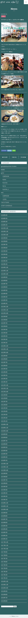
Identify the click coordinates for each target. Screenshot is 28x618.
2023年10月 (4, 313)
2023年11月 (4, 310)
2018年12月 (4, 503)
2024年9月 (4, 277)
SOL (2, 192)
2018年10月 (4, 509)
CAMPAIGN (6, 176)
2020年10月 (4, 431)
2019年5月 (4, 486)
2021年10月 (4, 392)
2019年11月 (4, 467)
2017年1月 (4, 578)
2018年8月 (4, 516)
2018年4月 (4, 529)
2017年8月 (4, 555)
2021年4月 (4, 411)
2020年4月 (4, 450)
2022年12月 (4, 346)
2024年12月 (4, 267)
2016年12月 (4, 581)
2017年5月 (4, 565)
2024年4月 (4, 293)
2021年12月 (4, 385)
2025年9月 (4, 238)
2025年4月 (4, 254)
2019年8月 (4, 477)
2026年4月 (4, 215)
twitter (9, 150)
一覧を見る (14, 157)
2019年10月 (4, 470)
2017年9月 (4, 552)
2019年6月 (4, 483)
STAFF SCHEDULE (6, 205)
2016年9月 (4, 591)
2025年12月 (4, 228)
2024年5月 (4, 290)
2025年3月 (4, 257)
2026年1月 (4, 225)
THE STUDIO (5, 202)
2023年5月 (4, 329)
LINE (14, 150)
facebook (4, 150)
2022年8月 (4, 359)
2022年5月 (4, 369)
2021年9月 (4, 395)
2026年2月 (4, 221)
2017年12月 (4, 542)
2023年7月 (4, 323)
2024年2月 (4, 300)
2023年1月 (4, 342)
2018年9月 (4, 513)
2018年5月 (4, 526)
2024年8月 (4, 280)
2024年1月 (4, 303)
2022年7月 (4, 362)
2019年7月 (4, 480)
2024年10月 (4, 274)
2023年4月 (4, 333)
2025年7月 (4, 244)
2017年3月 (4, 571)
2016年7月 (4, 598)
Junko (4, 199)
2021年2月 (4, 418)
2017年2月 (4, 575)
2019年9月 (4, 473)
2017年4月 (4, 568)
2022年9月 (4, 356)
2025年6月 (4, 248)
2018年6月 (4, 522)
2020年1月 (4, 460)
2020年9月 (4, 434)
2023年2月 (4, 339)
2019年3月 (4, 493)
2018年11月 (4, 506)
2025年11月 (4, 231)
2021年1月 (4, 421)
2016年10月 (4, 588)
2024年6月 (4, 287)
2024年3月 (4, 297)
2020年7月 (4, 441)
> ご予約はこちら (14, 616)
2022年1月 (4, 382)
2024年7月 (4, 284)
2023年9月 (4, 316)
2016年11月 (4, 584)
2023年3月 (4, 336)
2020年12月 (4, 424)
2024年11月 (4, 271)
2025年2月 (4, 261)
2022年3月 (4, 375)
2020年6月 (4, 444)
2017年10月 (4, 549)
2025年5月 (4, 251)
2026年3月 (4, 218)
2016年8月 (4, 594)
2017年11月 (4, 545)
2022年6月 (4, 365)
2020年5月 (4, 447)
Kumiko (5, 183)
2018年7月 (4, 519)
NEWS (3, 170)
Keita (4, 186)
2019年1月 (4, 499)
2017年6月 (4, 562)
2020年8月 (4, 437)
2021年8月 (4, 398)
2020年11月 (4, 428)
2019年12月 (4, 463)
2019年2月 (4, 496)
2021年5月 (4, 408)
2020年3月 (4, 454)
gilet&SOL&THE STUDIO (8, 166)
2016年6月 (4, 601)
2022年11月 (4, 349)
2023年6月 (4, 326)
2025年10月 (4, 235)
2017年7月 (4, 558)
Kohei (4, 179)
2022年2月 (4, 378)
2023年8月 (4, 320)
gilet (2, 173)
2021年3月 (4, 414)
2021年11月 (4, 388)
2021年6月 (4, 405)
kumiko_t (6, 189)
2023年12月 (4, 306)
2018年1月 (4, 539)
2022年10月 (4, 352)
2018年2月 (4, 535)
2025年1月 (4, 264)
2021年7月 (4, 401)
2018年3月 (4, 532)
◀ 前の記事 (4, 157)
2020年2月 (4, 457)
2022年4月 (4, 372)
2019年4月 (4, 490)
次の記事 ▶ (23, 157)
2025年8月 (4, 241)
